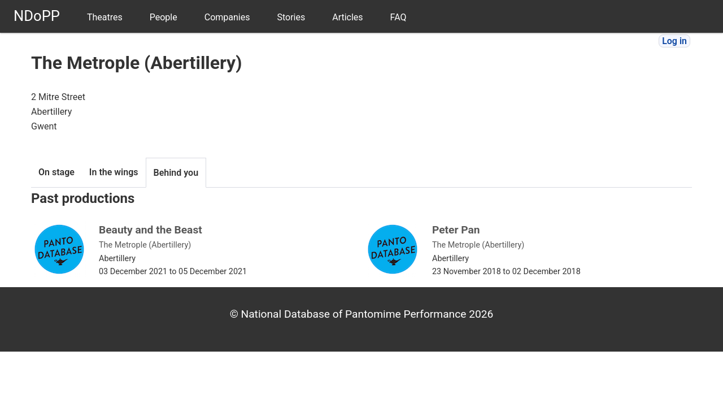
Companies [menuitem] (227, 17)
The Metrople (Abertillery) (145, 245)
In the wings (113, 172)
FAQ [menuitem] (398, 17)
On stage (56, 172)
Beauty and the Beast (150, 229)
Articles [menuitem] (347, 17)
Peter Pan (456, 229)
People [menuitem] (163, 17)
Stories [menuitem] (291, 17)
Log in (674, 41)
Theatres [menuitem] (105, 17)
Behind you (176, 172)
